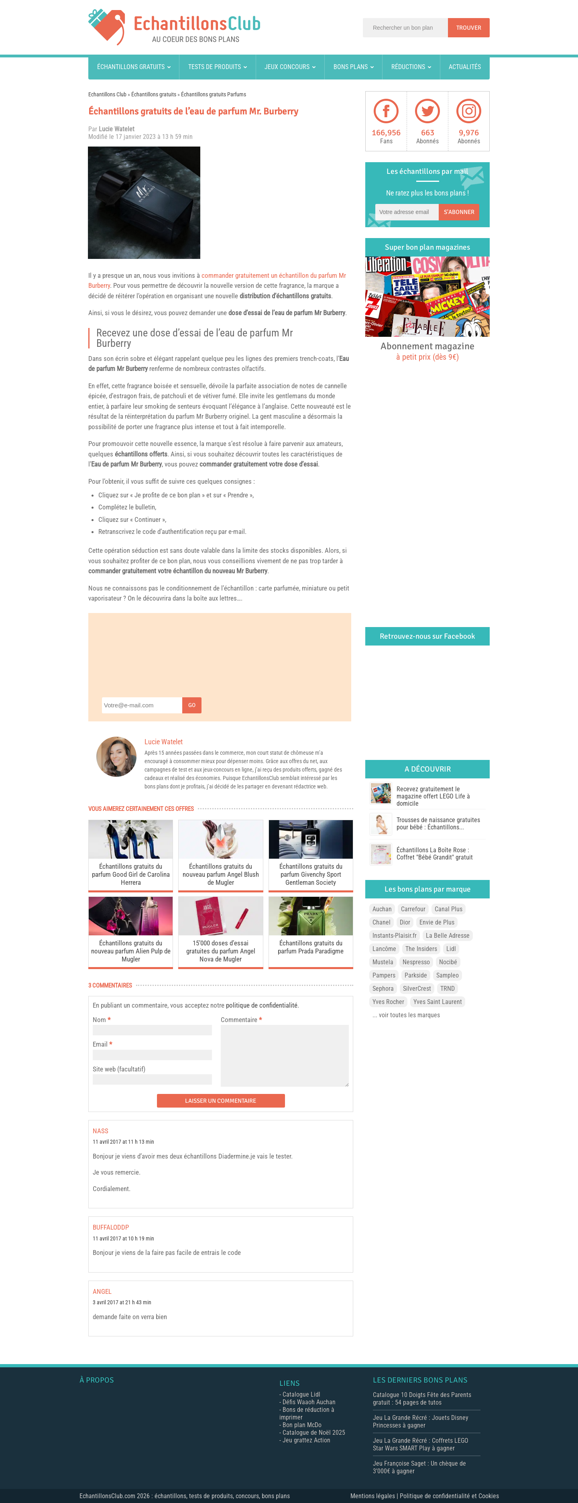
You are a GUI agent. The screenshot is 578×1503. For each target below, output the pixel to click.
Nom (99, 1020)
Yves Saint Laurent (437, 1002)
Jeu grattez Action (306, 1440)
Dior (405, 922)
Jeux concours (287, 67)
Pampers (383, 975)
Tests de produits (214, 67)
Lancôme (384, 949)
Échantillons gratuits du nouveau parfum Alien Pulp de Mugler (131, 951)
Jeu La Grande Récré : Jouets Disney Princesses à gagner (420, 1421)
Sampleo (447, 975)
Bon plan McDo (302, 1425)
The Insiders (421, 949)
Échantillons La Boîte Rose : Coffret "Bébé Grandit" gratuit (435, 853)
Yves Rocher (388, 1002)
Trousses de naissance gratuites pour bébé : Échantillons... (438, 823)
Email (100, 1044)
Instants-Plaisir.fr (394, 935)
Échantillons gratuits (131, 67)
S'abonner (459, 212)
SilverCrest (417, 988)
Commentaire (241, 1020)
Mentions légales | (375, 1496)
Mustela (382, 962)
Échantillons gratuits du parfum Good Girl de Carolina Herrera (131, 874)
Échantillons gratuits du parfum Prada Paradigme (311, 947)
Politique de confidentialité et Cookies (449, 1496)
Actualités (465, 67)
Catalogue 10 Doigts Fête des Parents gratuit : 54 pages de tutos (422, 1398)
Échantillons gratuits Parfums (213, 94)
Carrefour (413, 909)
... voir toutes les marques (406, 1015)
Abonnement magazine (427, 351)
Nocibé (448, 962)
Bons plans (351, 67)
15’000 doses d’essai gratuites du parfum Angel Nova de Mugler (220, 951)
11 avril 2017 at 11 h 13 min (123, 1141)
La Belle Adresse (448, 935)
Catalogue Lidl (301, 1394)
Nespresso (416, 962)
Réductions (408, 67)
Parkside (416, 975)
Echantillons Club (107, 94)
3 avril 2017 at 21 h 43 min (122, 1302)
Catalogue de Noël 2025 (314, 1432)
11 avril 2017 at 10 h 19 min (123, 1238)
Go (191, 705)
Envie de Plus (436, 922)
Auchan (382, 909)
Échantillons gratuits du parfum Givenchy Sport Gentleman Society (310, 874)
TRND (447, 988)
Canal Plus (448, 909)
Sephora (383, 988)
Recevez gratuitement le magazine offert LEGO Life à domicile (433, 796)
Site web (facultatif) (119, 1069)
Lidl (451, 949)
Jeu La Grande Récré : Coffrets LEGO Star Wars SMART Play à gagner (420, 1444)
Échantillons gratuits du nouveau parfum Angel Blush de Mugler (221, 874)
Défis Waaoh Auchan (309, 1402)
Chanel (381, 922)
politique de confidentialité (261, 1005)
